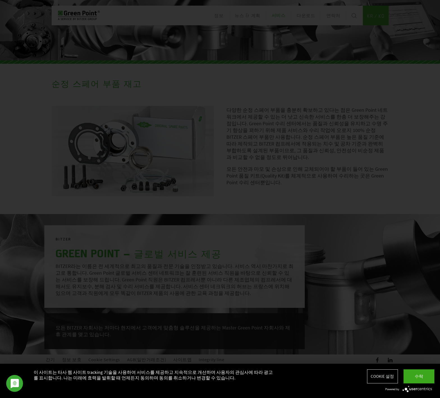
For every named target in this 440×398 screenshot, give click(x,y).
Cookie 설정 (382, 376)
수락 (419, 376)
